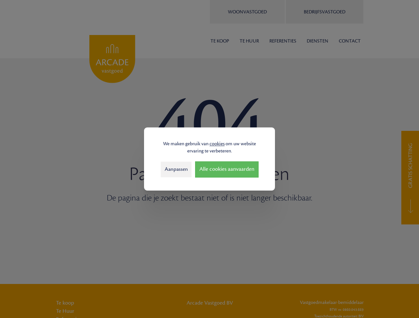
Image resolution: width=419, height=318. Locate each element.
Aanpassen (176, 169)
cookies (217, 144)
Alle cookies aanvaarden (226, 169)
